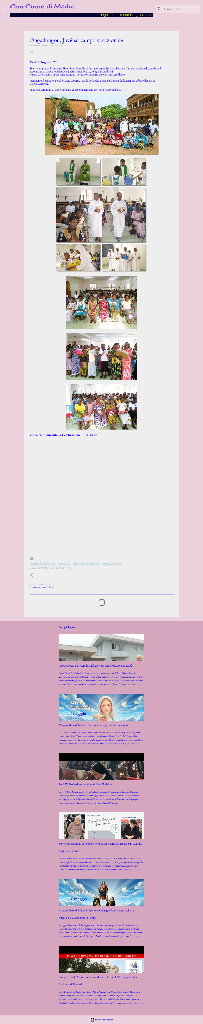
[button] (32, 52)
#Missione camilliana (86, 564)
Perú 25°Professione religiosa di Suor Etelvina (85, 784)
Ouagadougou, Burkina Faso (54, 568)
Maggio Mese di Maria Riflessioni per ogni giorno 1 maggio (93, 725)
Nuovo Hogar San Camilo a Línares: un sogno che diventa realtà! (96, 665)
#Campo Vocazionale (43, 564)
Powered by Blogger (101, 1019)
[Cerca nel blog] (181, 9)
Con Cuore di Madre (42, 6)
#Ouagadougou (112, 564)
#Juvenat (64, 564)
